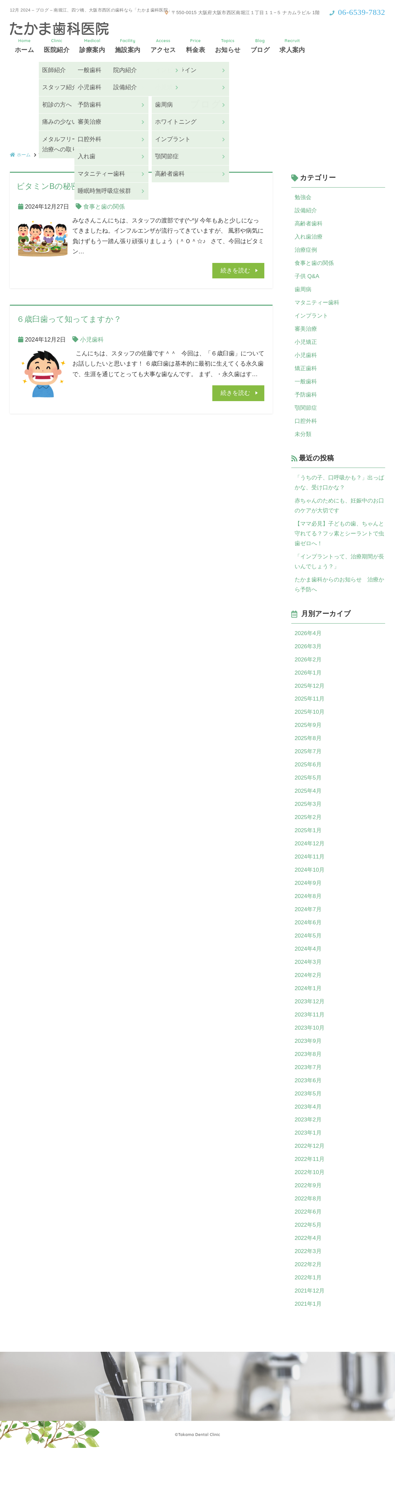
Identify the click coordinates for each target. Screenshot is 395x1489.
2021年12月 (310, 1331)
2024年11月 (310, 880)
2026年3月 (309, 662)
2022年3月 (309, 1290)
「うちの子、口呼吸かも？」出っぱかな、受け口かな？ (339, 492)
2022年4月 (309, 1276)
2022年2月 (309, 1304)
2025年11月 (310, 716)
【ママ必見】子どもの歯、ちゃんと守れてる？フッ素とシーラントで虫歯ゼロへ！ (339, 545)
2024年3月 (309, 990)
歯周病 (303, 293)
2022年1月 (309, 1317)
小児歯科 (92, 339)
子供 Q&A (308, 279)
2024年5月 (309, 962)
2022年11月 (310, 1195)
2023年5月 (309, 1126)
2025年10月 (310, 730)
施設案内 (128, 46)
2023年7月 (309, 1099)
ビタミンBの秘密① (51, 186)
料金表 (195, 46)
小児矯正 (306, 348)
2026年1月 (309, 689)
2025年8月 (309, 758)
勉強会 (303, 197)
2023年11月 (310, 1044)
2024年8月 (309, 921)
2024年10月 (310, 894)
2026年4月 (309, 648)
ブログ (260, 46)
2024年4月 (309, 976)
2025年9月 (309, 744)
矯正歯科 (306, 375)
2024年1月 (309, 1017)
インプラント (312, 320)
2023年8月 (309, 1085)
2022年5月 (309, 1263)
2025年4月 (309, 812)
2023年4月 (309, 1140)
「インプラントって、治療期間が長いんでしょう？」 (339, 575)
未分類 (303, 443)
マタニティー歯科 (318, 306)
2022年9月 (309, 1222)
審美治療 (306, 334)
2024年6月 (309, 949)
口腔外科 (306, 429)
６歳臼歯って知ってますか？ (68, 319)
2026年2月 (309, 676)
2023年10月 (310, 1058)
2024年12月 (310, 867)
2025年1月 (309, 853)
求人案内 (292, 46)
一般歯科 (306, 388)
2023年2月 (309, 1153)
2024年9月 (309, 908)
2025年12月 (310, 703)
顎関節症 (306, 416)
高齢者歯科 (309, 224)
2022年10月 (310, 1208)
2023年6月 (309, 1113)
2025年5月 (309, 798)
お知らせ (228, 46)
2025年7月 (309, 771)
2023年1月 (309, 1167)
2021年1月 (309, 1345)
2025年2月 (309, 839)
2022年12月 (310, 1181)
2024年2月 (309, 1003)
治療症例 (306, 252)
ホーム (24, 46)
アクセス (163, 46)
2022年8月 (309, 1235)
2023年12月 (310, 1031)
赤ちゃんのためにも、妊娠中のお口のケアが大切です (339, 516)
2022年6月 (309, 1249)
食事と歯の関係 (104, 206)
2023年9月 (309, 1071)
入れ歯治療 (309, 238)
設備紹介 (306, 211)
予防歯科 (306, 402)
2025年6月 (309, 785)
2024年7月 (309, 935)
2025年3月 (309, 826)
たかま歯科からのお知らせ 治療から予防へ (339, 599)
